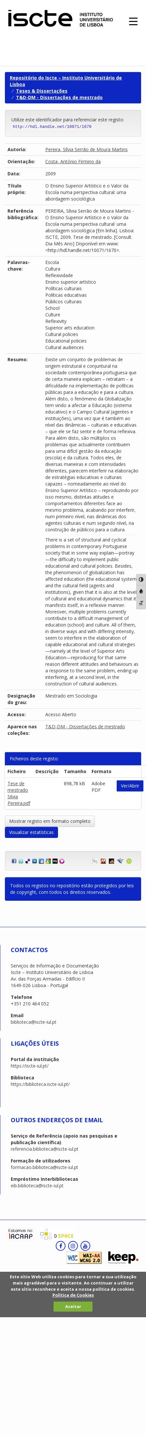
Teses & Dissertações (41, 91)
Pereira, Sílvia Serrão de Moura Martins (86, 149)
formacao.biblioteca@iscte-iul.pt (44, 1167)
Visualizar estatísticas (31, 832)
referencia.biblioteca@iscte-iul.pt (45, 1149)
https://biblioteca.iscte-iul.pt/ (40, 1084)
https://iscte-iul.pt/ (30, 1066)
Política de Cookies (73, 1295)
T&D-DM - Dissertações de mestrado (59, 97)
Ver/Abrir (130, 786)
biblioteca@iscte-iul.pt (33, 1022)
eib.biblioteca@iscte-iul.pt (37, 1185)
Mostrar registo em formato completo (50, 821)
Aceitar (73, 1306)
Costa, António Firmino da (73, 161)
